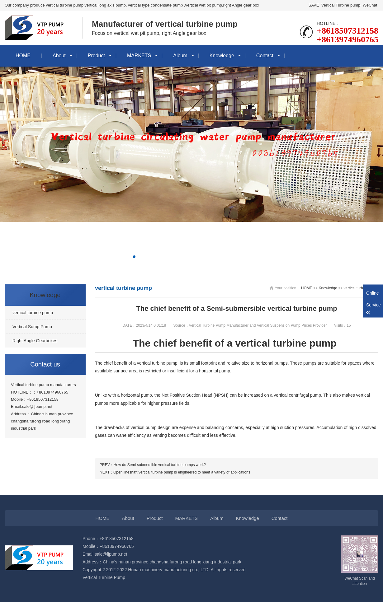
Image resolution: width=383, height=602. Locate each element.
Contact (264, 55)
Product (96, 55)
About (59, 55)
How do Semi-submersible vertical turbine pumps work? (160, 465)
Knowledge (222, 55)
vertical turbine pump (361, 288)
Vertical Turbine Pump (104, 577)
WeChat (370, 5)
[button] (134, 256)
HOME (23, 55)
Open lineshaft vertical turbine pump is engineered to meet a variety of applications (181, 472)
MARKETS (139, 55)
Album (180, 55)
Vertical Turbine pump (341, 5)
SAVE (313, 5)
